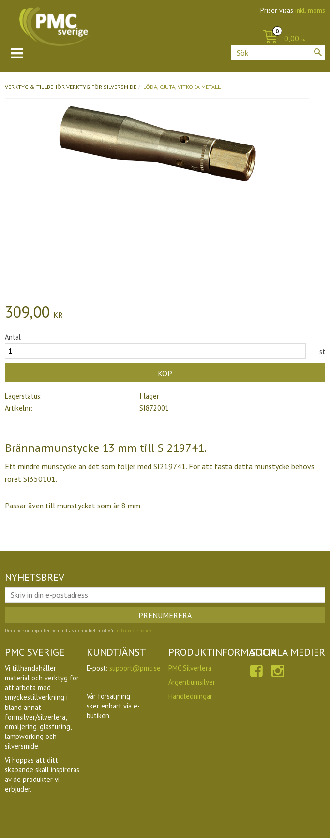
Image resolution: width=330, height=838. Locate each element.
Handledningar (190, 696)
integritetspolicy (134, 630)
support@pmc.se (135, 668)
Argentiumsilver (191, 682)
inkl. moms (310, 10)
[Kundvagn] (282, 39)
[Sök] (318, 52)
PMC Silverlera (189, 668)
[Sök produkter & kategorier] (278, 52)
